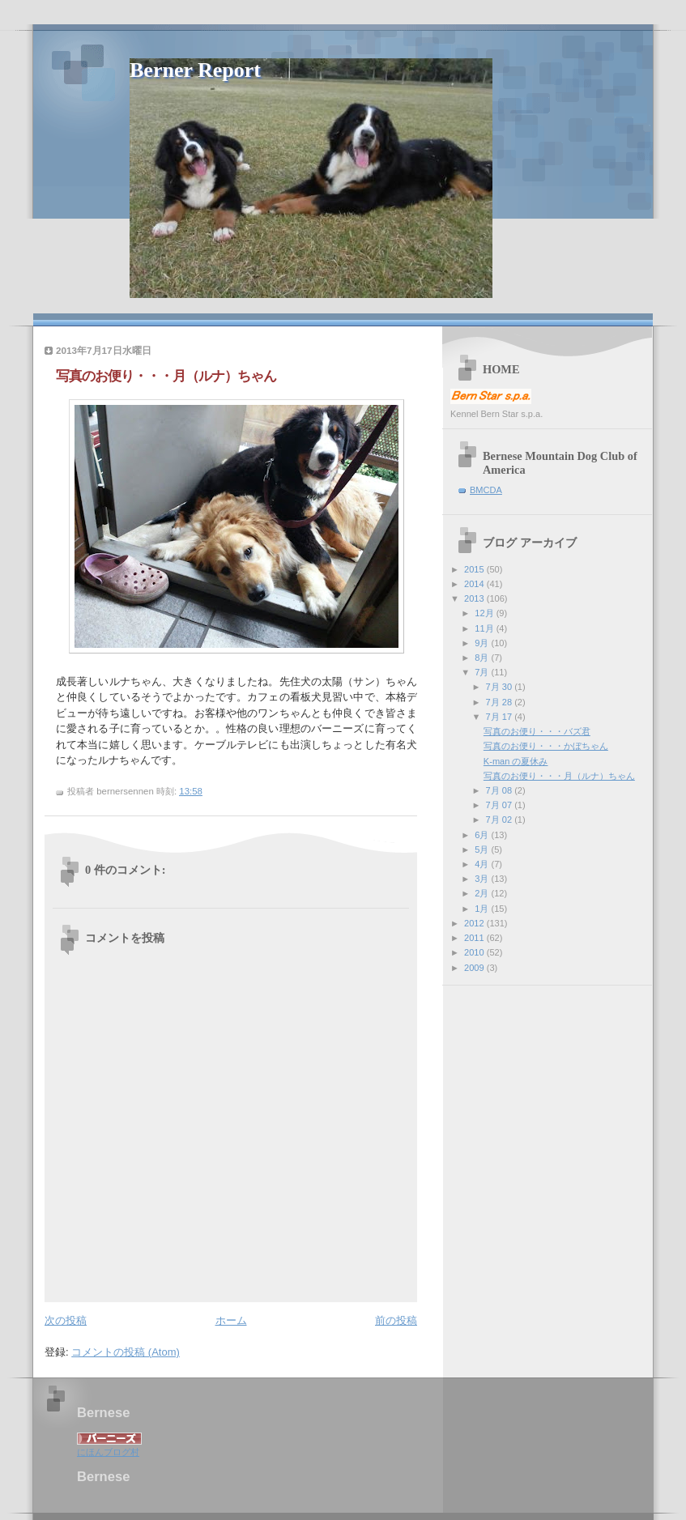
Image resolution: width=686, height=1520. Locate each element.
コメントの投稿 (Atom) (125, 1352)
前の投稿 (396, 1320)
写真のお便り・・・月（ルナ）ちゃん (559, 776)
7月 (483, 672)
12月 (485, 613)
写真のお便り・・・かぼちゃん (546, 746)
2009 (475, 968)
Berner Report (195, 70)
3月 (483, 878)
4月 (483, 864)
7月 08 (500, 790)
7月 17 (500, 717)
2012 (475, 923)
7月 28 (500, 702)
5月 (483, 849)
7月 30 (500, 687)
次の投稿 (66, 1320)
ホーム (231, 1320)
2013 (475, 598)
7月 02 (500, 819)
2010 (475, 952)
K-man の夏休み (516, 761)
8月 (483, 657)
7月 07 (500, 805)
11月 (485, 628)
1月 (483, 908)
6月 (483, 835)
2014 (475, 584)
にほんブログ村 (108, 1452)
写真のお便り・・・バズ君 (537, 731)
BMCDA (486, 490)
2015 (475, 569)
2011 (475, 938)
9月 (483, 643)
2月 (483, 893)
